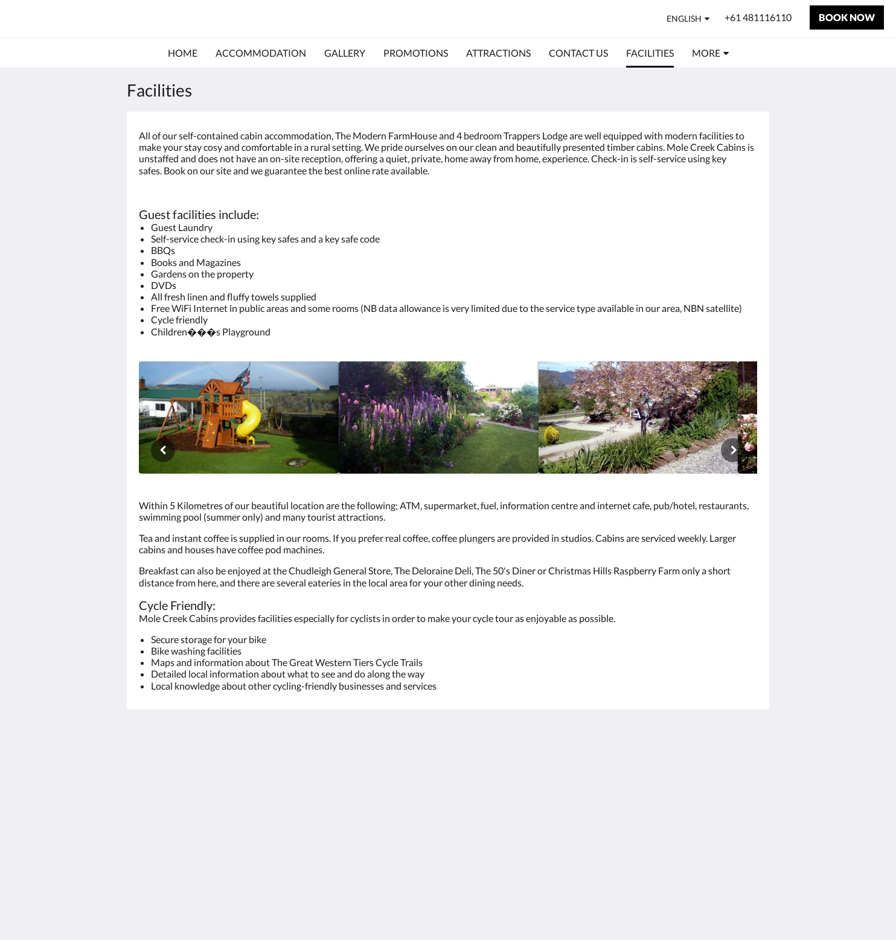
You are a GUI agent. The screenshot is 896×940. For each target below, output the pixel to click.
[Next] (733, 450)
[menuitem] (182, 53)
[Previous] (163, 450)
